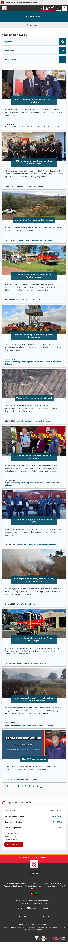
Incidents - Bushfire (39, 241)
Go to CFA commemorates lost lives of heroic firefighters (34, 100)
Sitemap (28, 932)
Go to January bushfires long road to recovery (34, 218)
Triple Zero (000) (56, 813)
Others (33, 606)
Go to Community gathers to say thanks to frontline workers (34, 275)
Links (63, 930)
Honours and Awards (12, 127)
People (40, 187)
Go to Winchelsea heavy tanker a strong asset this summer (34, 337)
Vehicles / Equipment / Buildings (35, 666)
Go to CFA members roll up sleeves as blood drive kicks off (34, 161)
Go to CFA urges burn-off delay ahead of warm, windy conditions (34, 580)
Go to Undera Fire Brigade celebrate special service (34, 520)
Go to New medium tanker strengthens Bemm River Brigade (34, 640)
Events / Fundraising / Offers (32, 127)
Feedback (56, 930)
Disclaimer (6, 930)
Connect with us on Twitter (37, 919)
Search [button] (62, 41)
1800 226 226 (57, 819)
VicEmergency (37, 932)
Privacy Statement (17, 930)
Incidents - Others (23, 606)
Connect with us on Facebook (19, 919)
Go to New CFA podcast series (34, 758)
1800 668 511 (58, 824)
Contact (48, 930)
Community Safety (23, 241)
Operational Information (52, 127)
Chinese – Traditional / (33, 912)
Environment (10, 728)
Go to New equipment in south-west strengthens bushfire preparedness (34, 700)
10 (37, 789)
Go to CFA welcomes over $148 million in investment (34, 458)
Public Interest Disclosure (35, 930)
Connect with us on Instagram (31, 919)
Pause (21, 911)
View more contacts (13, 847)
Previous (18, 911)
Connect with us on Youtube (25, 919)
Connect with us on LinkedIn (43, 919)
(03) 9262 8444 (56, 830)
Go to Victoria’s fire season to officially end (34, 397)
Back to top (35, 876)
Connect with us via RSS (49, 919)
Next (41, 788)
